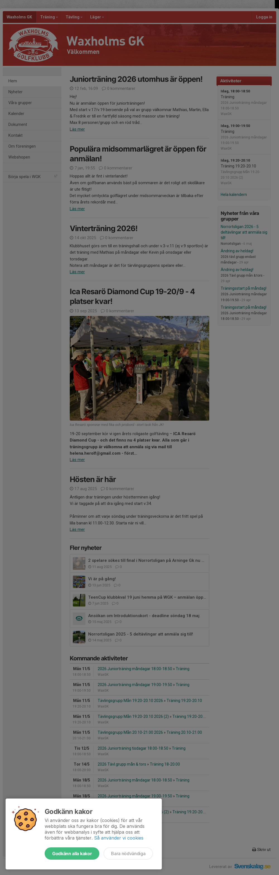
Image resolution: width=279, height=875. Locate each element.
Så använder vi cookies (118, 838)
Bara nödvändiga (128, 853)
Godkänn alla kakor (72, 853)
